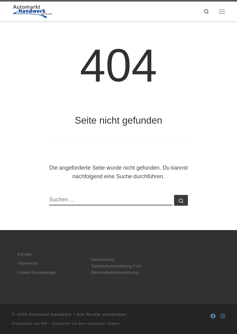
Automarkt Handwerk (49, 314)
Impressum (27, 263)
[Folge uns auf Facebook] (212, 316)
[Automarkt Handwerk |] (32, 10)
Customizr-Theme (103, 323)
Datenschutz (102, 259)
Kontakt (24, 254)
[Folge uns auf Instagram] (223, 316)
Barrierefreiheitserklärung (114, 272)
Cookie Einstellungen (36, 272)
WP (44, 323)
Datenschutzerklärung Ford (116, 266)
